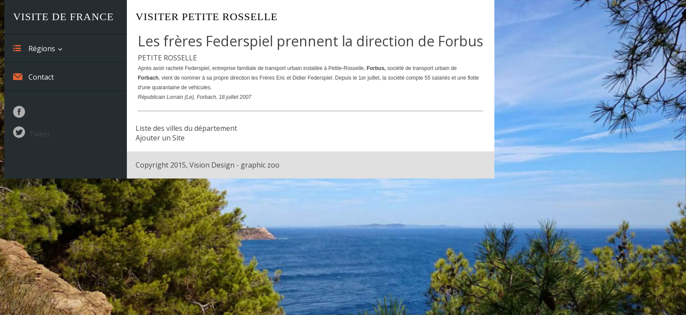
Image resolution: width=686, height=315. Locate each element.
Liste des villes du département (186, 128)
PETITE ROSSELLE (167, 58)
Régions (34, 48)
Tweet (39, 134)
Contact (33, 76)
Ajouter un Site (160, 138)
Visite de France (63, 16)
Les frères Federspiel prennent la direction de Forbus (310, 41)
